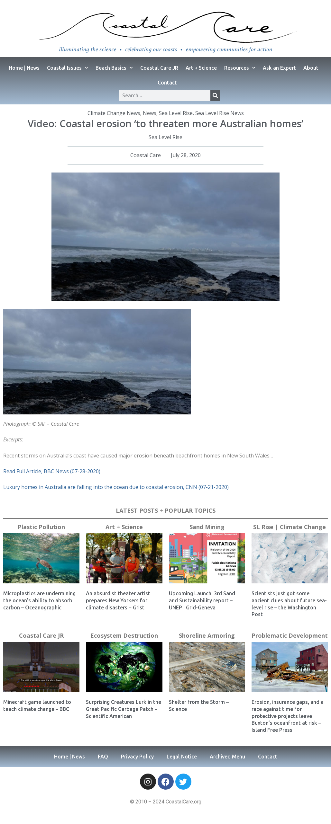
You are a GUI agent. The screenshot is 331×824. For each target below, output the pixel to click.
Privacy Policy (137, 756)
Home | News (24, 68)
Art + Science (201, 68)
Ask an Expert (279, 68)
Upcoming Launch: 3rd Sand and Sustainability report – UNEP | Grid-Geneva (202, 600)
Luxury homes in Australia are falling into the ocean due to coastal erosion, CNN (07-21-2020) (116, 487)
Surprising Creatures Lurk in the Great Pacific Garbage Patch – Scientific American (123, 709)
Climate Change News (113, 113)
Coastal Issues (67, 68)
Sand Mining (207, 527)
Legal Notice (182, 756)
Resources (239, 68)
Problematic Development (290, 635)
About (310, 68)
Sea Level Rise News (219, 113)
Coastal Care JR (159, 68)
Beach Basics (114, 68)
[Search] (215, 95)
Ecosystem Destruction (124, 635)
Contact (167, 82)
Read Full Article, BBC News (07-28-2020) (51, 471)
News (149, 113)
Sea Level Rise (176, 113)
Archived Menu (227, 756)
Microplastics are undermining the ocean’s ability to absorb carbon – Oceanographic (39, 600)
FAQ (103, 756)
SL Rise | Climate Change (289, 527)
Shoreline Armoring (207, 635)
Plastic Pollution (41, 527)
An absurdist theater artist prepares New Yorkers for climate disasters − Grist (118, 600)
